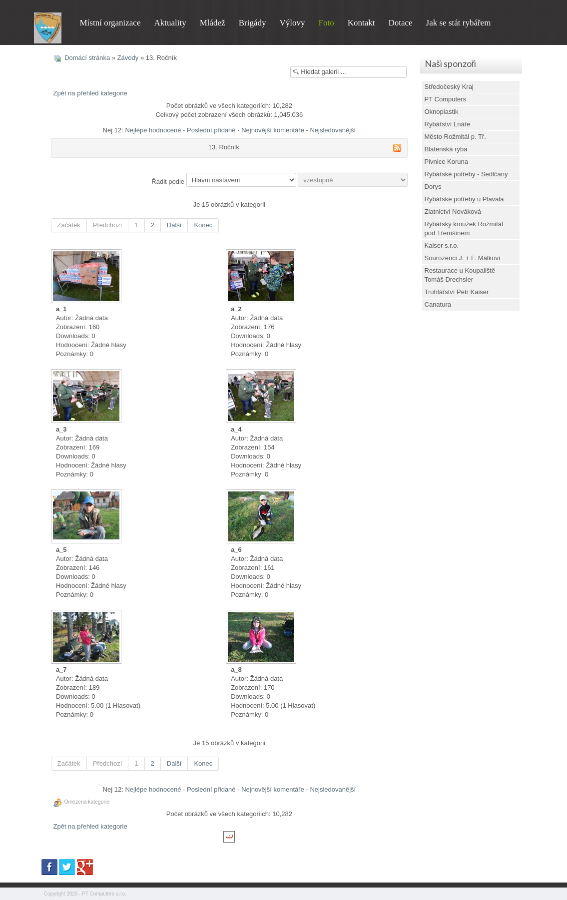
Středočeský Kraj (449, 86)
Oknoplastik (442, 111)
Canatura (438, 304)
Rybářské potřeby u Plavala (464, 199)
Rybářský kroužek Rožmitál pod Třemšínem (464, 228)
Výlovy (292, 22)
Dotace (400, 22)
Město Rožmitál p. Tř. (455, 136)
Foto (326, 22)
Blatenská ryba (446, 149)
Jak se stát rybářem (458, 22)
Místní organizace (110, 22)
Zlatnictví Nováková (453, 211)
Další (174, 225)
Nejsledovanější (333, 130)
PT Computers (446, 99)
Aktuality (170, 22)
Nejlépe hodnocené (153, 130)
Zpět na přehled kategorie (90, 93)
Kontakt (361, 22)
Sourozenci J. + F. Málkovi (462, 258)
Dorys (433, 186)
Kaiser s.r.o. (442, 245)
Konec (203, 225)
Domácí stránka (87, 57)
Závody (128, 57)
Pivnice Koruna (446, 161)
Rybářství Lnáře (448, 124)
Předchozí (107, 225)
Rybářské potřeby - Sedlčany (466, 174)
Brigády (252, 22)
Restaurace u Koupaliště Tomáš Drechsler (460, 275)
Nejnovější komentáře (272, 130)
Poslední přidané (211, 130)
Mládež (212, 22)
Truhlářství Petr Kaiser (457, 292)
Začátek (68, 225)
